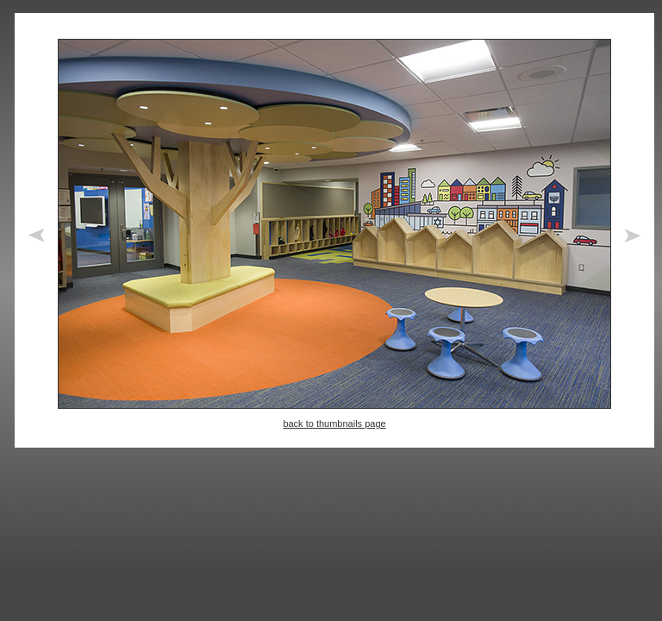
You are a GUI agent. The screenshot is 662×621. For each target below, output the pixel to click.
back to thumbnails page (334, 423)
